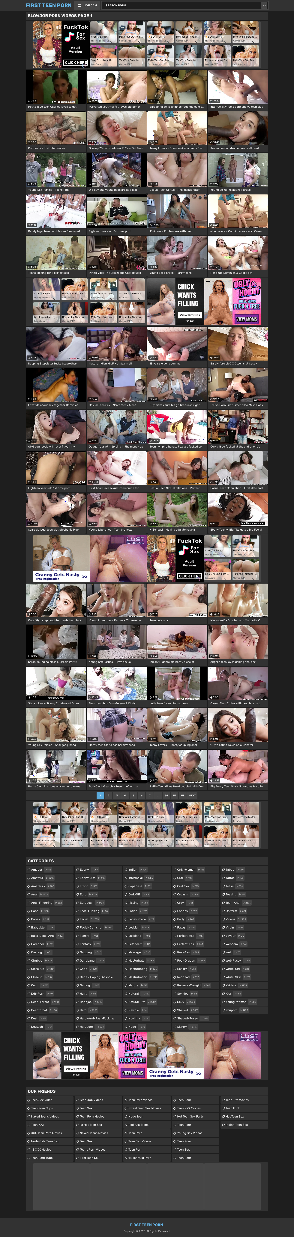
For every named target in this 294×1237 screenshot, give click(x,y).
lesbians (139, 936)
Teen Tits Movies (237, 1100)
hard (89, 1010)
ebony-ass (93, 878)
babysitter (43, 927)
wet (233, 952)
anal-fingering (47, 903)
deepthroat (44, 1010)
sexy (186, 1002)
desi (39, 1018)
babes (40, 919)
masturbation (143, 977)
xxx (234, 994)
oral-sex (188, 886)
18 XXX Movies (41, 1149)
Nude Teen (135, 1116)
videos (236, 919)
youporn (237, 1010)
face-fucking (94, 911)
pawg (186, 927)
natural (139, 994)
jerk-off (139, 894)
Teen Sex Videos (139, 1141)
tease (235, 886)
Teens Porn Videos (92, 1149)
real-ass (188, 952)
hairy (88, 994)
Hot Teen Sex (235, 1116)
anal (40, 894)
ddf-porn (42, 994)
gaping (90, 985)
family (89, 936)
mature (138, 985)
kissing (138, 903)
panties (187, 911)
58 (182, 795)
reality (187, 969)
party (186, 919)
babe (40, 911)
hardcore (92, 1027)
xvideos (237, 985)
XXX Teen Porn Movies (46, 1133)
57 (174, 795)
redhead (188, 977)
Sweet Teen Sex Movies (144, 1108)
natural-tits (142, 1002)
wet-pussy (238, 960)
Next (192, 795)
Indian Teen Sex (237, 1125)
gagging (91, 952)
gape (89, 969)
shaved (188, 1010)
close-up (43, 969)
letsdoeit (139, 944)
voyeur (235, 936)
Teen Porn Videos (140, 1100)
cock (40, 985)
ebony (89, 870)
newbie (138, 1010)
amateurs (43, 886)
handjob (91, 1002)
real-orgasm (191, 960)
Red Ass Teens (138, 1125)
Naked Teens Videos (45, 1116)
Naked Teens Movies (94, 1133)
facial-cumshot (96, 927)
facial (90, 919)
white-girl (238, 969)
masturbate (141, 960)
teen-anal (239, 903)
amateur (43, 878)
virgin (235, 927)
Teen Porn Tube (42, 1158)
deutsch (42, 1027)
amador (41, 870)
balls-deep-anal (47, 936)
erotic (89, 886)
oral (185, 878)
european (92, 903)
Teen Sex (86, 1108)
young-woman (241, 1002)
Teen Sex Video (41, 1100)
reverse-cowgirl (194, 985)
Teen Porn (135, 1133)
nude (137, 1027)
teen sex (183, 1149)
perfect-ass (190, 936)
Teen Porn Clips (42, 1108)
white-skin (238, 977)
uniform (236, 911)
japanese (140, 886)
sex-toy (187, 994)
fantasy (90, 944)
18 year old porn (139, 1158)
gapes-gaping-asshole (96, 978)
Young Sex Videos (189, 1133)
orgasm (188, 894)
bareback (42, 944)
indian (138, 870)
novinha (139, 1018)
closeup (42, 977)
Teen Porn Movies (92, 1116)
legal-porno (141, 919)
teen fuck (233, 1108)
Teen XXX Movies (189, 1108)
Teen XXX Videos (91, 1100)
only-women (191, 870)
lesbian (139, 927)
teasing (236, 894)
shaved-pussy (193, 1018)
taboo (235, 870)
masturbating (143, 969)
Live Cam (90, 5)
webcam (237, 944)
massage (139, 952)
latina (138, 911)
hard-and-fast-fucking (97, 1019)
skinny (187, 1027)
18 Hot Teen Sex (91, 1125)
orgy (185, 903)
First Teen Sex (89, 1158)
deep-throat (45, 1002)
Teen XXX (37, 1125)
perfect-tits (190, 944)
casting (41, 952)
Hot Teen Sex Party (190, 1116)
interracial (141, 878)
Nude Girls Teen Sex (45, 1141)
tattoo (235, 878)
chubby (42, 960)
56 (166, 795)
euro (89, 894)
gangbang (92, 960)
